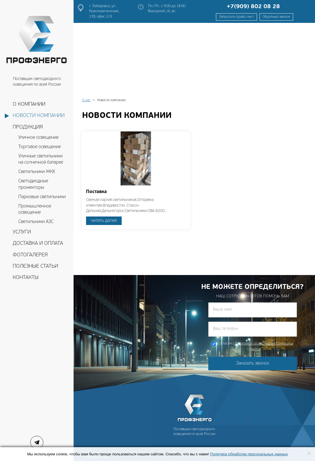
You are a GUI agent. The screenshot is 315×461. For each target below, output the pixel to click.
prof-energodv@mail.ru (103, 433)
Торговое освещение (39, 147)
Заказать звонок (252, 294)
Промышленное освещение (34, 209)
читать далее (104, 151)
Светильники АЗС (35, 222)
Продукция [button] (28, 127)
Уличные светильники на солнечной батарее (40, 159)
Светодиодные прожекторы (33, 184)
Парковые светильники (42, 197)
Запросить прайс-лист (236, 17)
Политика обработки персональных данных (249, 454)
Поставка (96, 122)
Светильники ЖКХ (36, 172)
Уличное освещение (38, 137)
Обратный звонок (276, 17)
